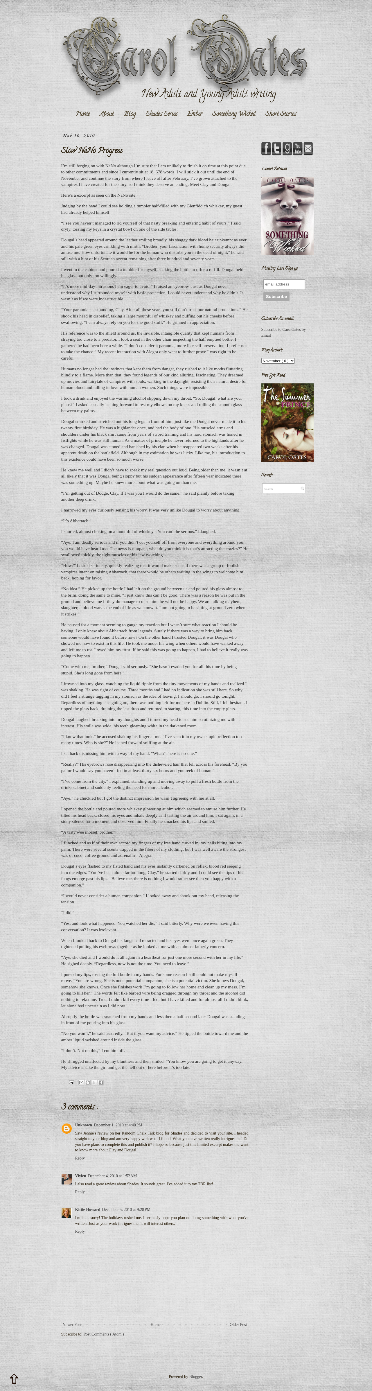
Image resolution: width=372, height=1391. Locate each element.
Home (83, 114)
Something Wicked (233, 114)
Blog (130, 114)
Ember (194, 114)
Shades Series (161, 114)
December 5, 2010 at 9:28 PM (126, 1209)
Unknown (83, 1125)
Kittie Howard (87, 1209)
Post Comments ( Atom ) (104, 1334)
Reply (80, 1158)
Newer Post (72, 1324)
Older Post (238, 1324)
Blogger (195, 1376)
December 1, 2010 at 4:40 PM (118, 1125)
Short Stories (280, 114)
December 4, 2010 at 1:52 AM (112, 1176)
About (107, 114)
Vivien (80, 1176)
